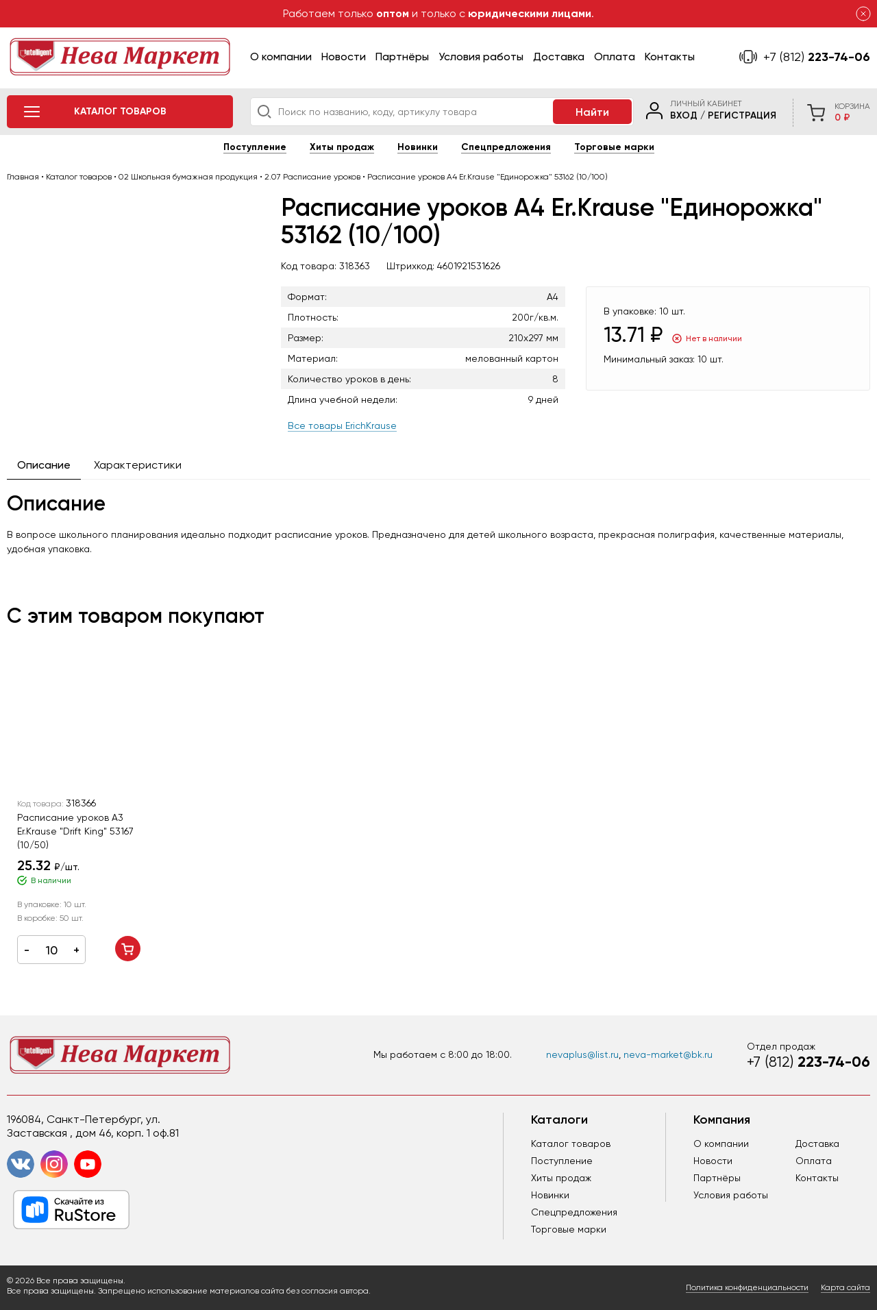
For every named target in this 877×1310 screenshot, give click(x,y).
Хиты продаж (342, 147)
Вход (683, 115)
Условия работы (480, 56)
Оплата (614, 56)
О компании (281, 56)
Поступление (254, 147)
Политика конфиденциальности (747, 1287)
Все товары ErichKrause (342, 425)
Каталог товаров (570, 1143)
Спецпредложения (506, 147)
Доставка (558, 56)
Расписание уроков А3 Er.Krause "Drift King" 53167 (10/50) (75, 831)
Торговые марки (614, 147)
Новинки (417, 147)
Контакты (670, 56)
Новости (343, 56)
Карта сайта (845, 1287)
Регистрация (742, 115)
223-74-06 (816, 56)
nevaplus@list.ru (582, 1054)
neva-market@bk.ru (668, 1054)
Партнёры (402, 56)
